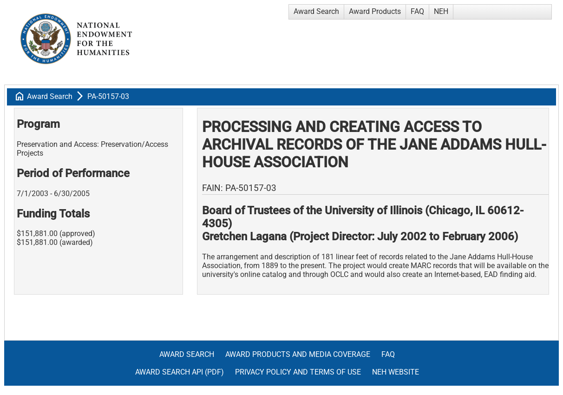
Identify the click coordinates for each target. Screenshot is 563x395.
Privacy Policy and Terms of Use (298, 372)
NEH (441, 11)
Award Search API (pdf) (179, 372)
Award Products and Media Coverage (297, 354)
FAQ (417, 11)
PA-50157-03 (108, 96)
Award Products (375, 11)
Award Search (316, 11)
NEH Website (395, 372)
